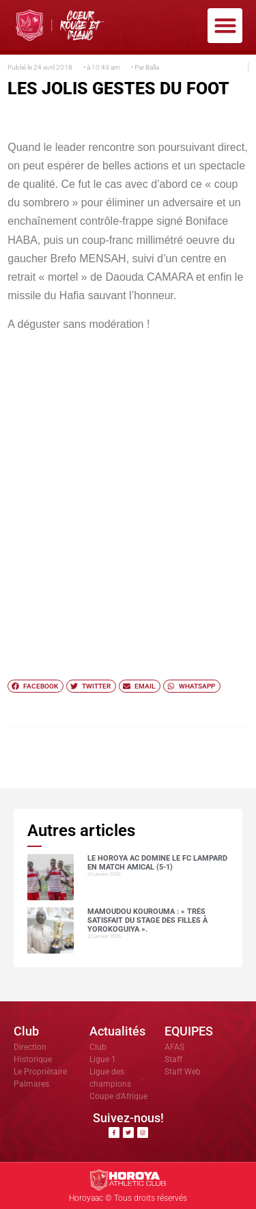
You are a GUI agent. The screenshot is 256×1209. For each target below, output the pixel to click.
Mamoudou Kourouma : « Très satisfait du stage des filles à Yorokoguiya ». (147, 920)
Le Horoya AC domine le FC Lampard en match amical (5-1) (157, 863)
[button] (225, 25)
